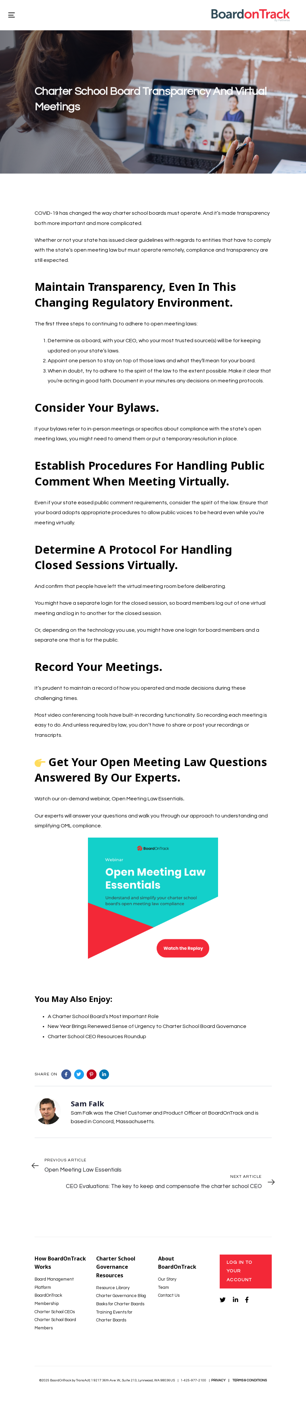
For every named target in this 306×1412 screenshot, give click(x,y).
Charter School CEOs (55, 1312)
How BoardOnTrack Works (60, 1263)
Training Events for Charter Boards (114, 1316)
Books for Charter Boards (120, 1304)
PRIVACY (218, 1380)
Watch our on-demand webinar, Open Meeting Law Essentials (109, 798)
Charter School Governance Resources (115, 1267)
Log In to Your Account (239, 1271)
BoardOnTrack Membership (48, 1299)
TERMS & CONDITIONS (250, 1380)
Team (163, 1287)
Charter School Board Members (55, 1323)
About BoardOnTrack (177, 1263)
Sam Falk (87, 1103)
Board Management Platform (54, 1283)
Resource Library (112, 1288)
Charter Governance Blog (121, 1295)
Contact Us (169, 1295)
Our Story (167, 1279)
